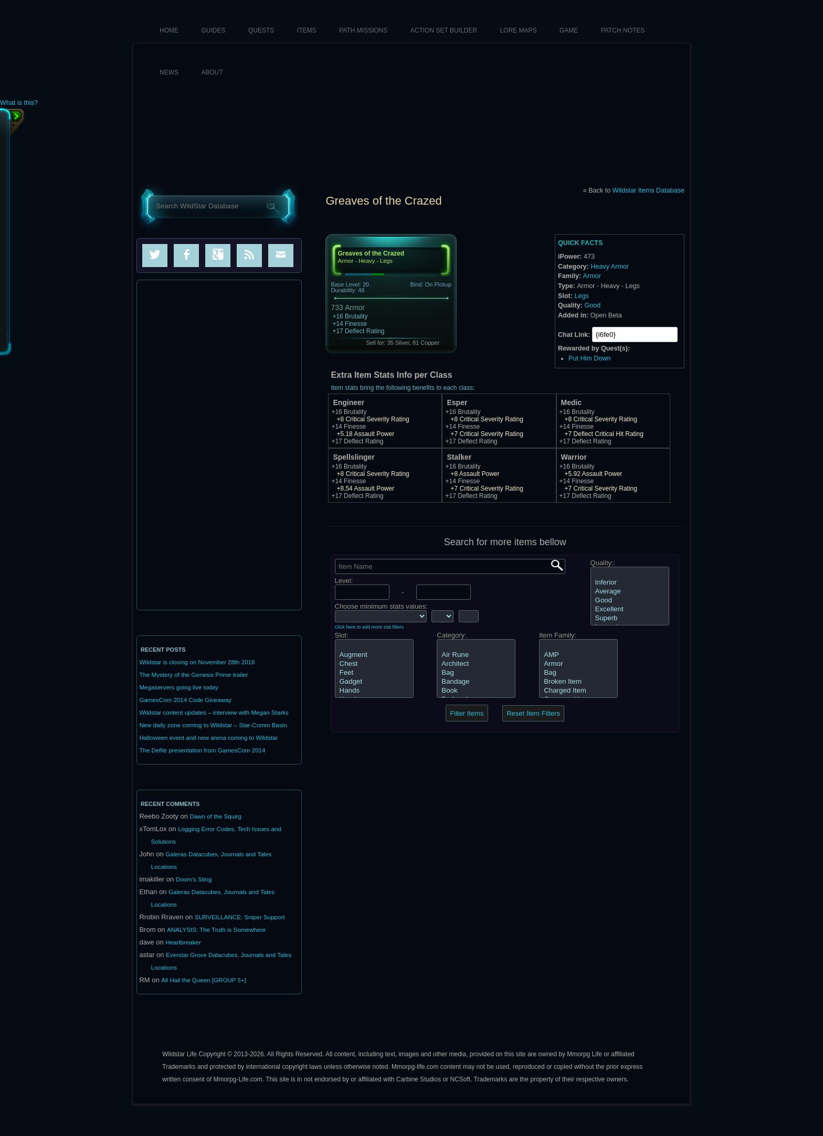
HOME (169, 30)
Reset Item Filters (533, 713)
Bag (476, 672)
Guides (214, 30)
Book (476, 690)
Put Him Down (589, 358)
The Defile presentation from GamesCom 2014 (202, 750)
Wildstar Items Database (648, 190)
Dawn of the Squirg (215, 816)
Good (592, 305)
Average (630, 591)
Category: (451, 635)
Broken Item (578, 681)
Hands (374, 690)
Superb (630, 618)
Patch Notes (623, 30)
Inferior (630, 582)
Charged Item (578, 690)
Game (569, 30)
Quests (261, 30)
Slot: (342, 635)
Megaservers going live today (178, 687)
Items (306, 30)
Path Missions (363, 30)
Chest (374, 664)
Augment (374, 655)
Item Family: (557, 635)
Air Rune (476, 655)
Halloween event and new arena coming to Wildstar (208, 738)
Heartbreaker (183, 942)
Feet (374, 672)
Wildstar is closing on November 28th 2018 (197, 662)
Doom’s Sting (194, 879)
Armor (592, 276)
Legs (581, 296)
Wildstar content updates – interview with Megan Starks (213, 712)
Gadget (374, 681)
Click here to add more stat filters (369, 627)
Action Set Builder (443, 30)
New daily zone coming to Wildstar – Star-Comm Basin (213, 725)
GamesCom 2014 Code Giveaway (185, 700)
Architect (476, 664)
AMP (578, 655)
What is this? (19, 103)
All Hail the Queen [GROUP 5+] (203, 980)
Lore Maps (518, 30)
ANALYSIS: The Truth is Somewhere (216, 930)
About (212, 72)
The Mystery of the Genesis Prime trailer (193, 675)
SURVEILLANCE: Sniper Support (240, 917)
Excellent (630, 609)
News (169, 72)
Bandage (476, 681)
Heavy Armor (609, 266)
